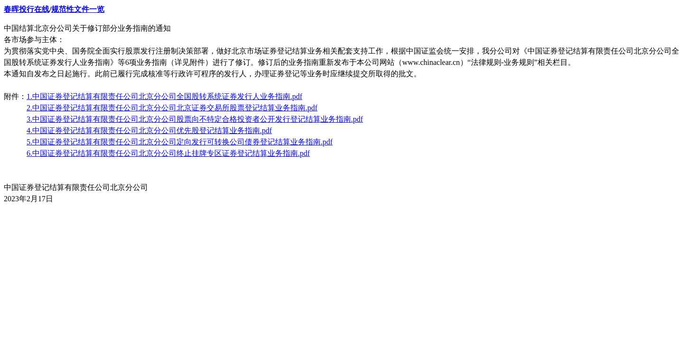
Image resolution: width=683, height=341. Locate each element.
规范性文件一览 (77, 9)
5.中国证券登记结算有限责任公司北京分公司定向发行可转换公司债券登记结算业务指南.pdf (179, 142)
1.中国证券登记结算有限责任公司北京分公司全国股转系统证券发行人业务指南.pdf (164, 96)
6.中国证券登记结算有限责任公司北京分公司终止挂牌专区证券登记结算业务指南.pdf (168, 153)
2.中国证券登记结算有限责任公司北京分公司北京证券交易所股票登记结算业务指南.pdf (172, 108)
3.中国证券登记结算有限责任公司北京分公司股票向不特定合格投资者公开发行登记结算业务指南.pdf (195, 119)
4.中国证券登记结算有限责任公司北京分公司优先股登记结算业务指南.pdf (149, 130)
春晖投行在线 (26, 9)
